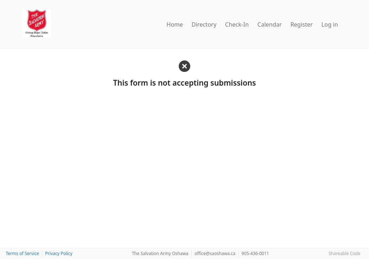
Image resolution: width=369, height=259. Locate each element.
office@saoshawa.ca (215, 253)
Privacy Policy (58, 253)
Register (301, 24)
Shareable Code (344, 253)
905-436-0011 (255, 253)
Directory (204, 24)
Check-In (237, 24)
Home (174, 24)
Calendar (269, 24)
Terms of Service (22, 253)
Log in (329, 24)
